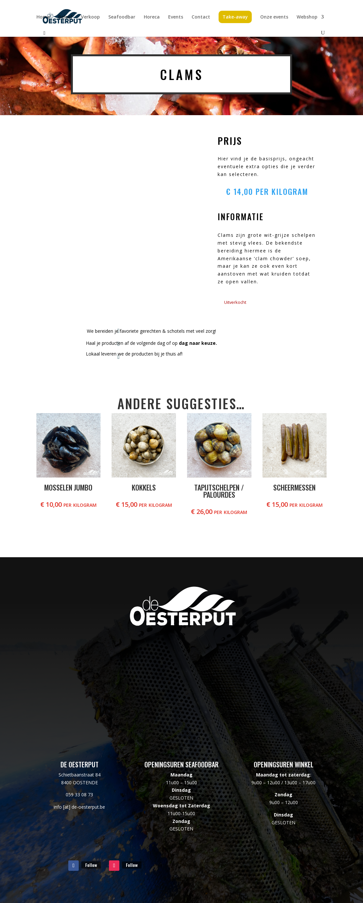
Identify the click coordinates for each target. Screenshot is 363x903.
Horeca (152, 17)
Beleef (65, 17)
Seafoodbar (121, 17)
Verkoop (90, 17)
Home (43, 17)
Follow (91, 864)
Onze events (274, 17)
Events (175, 17)
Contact (201, 17)
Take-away (235, 17)
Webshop (307, 17)
